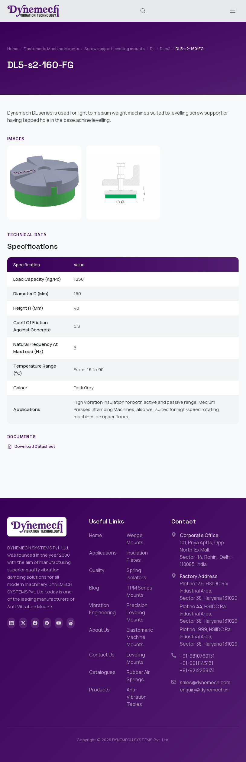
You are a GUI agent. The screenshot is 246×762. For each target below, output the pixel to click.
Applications (103, 552)
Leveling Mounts (136, 658)
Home (12, 48)
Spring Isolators (136, 574)
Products (99, 689)
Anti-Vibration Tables (137, 696)
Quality (96, 570)
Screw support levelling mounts (114, 48)
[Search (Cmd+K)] (143, 10)
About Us (99, 630)
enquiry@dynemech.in (204, 689)
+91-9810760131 (197, 656)
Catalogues (102, 672)
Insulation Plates (137, 556)
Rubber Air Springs (138, 676)
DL (152, 48)
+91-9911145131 (196, 663)
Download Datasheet (31, 446)
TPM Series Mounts (139, 591)
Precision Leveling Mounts (137, 612)
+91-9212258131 (197, 670)
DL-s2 (165, 48)
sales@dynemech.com (205, 682)
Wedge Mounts (135, 539)
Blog (94, 587)
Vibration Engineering (102, 609)
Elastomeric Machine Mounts (51, 48)
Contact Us (102, 654)
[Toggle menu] (233, 11)
